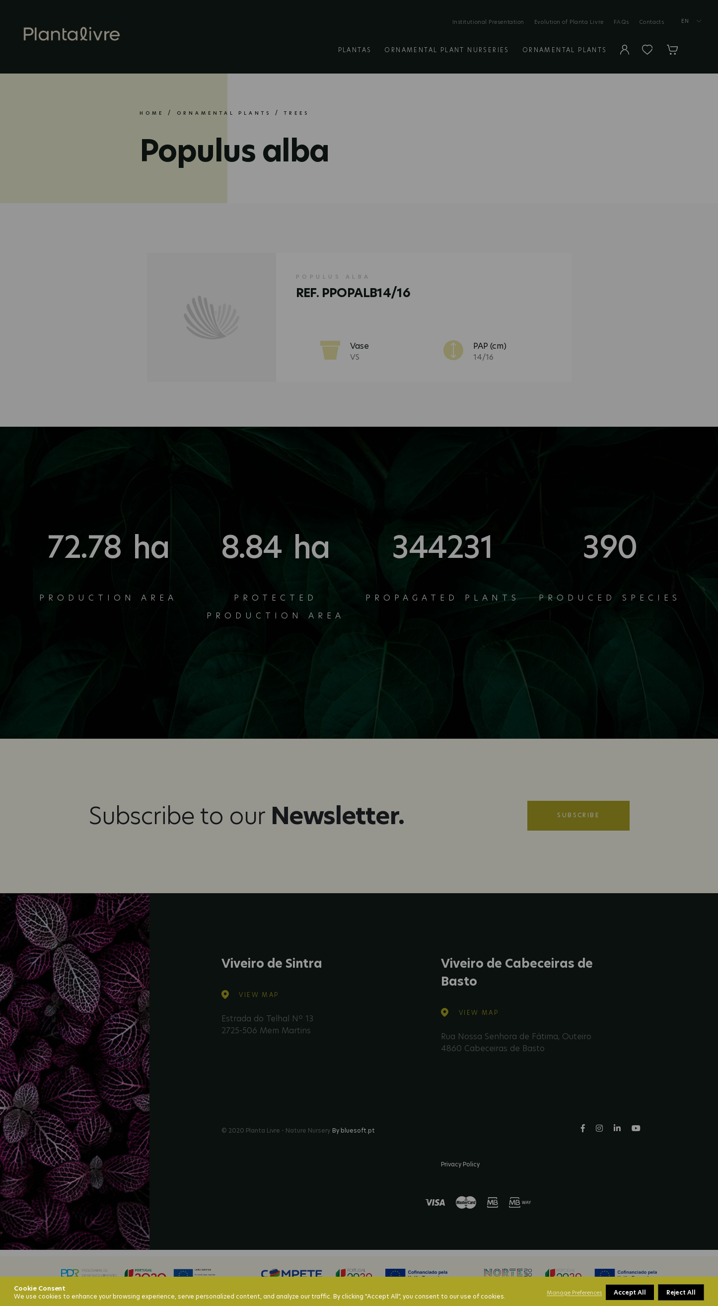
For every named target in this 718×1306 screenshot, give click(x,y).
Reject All (629, 1292)
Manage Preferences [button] (574, 1293)
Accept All (680, 1292)
